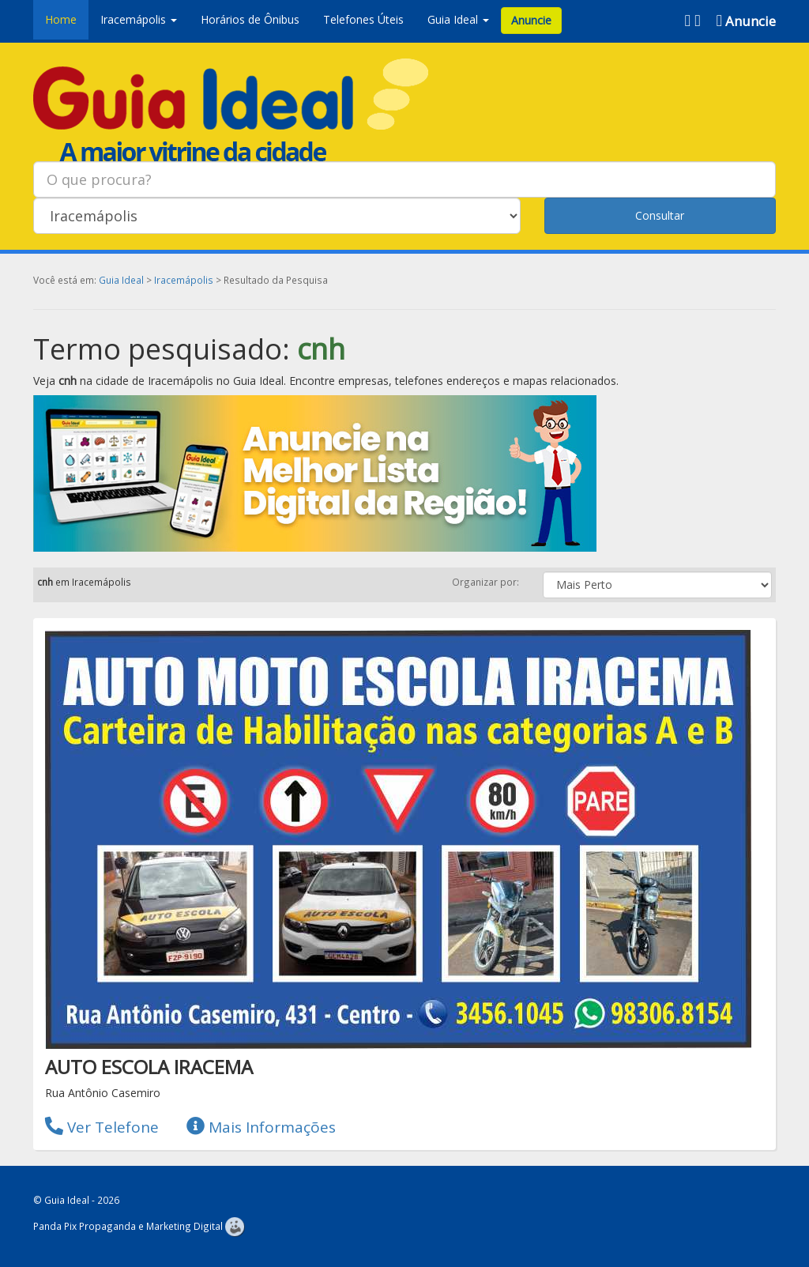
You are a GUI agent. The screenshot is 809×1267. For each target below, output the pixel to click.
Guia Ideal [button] (458, 19)
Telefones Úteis (363, 19)
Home (61, 19)
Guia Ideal (121, 279)
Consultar (659, 215)
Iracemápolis (183, 279)
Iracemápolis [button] (138, 19)
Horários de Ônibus (250, 19)
